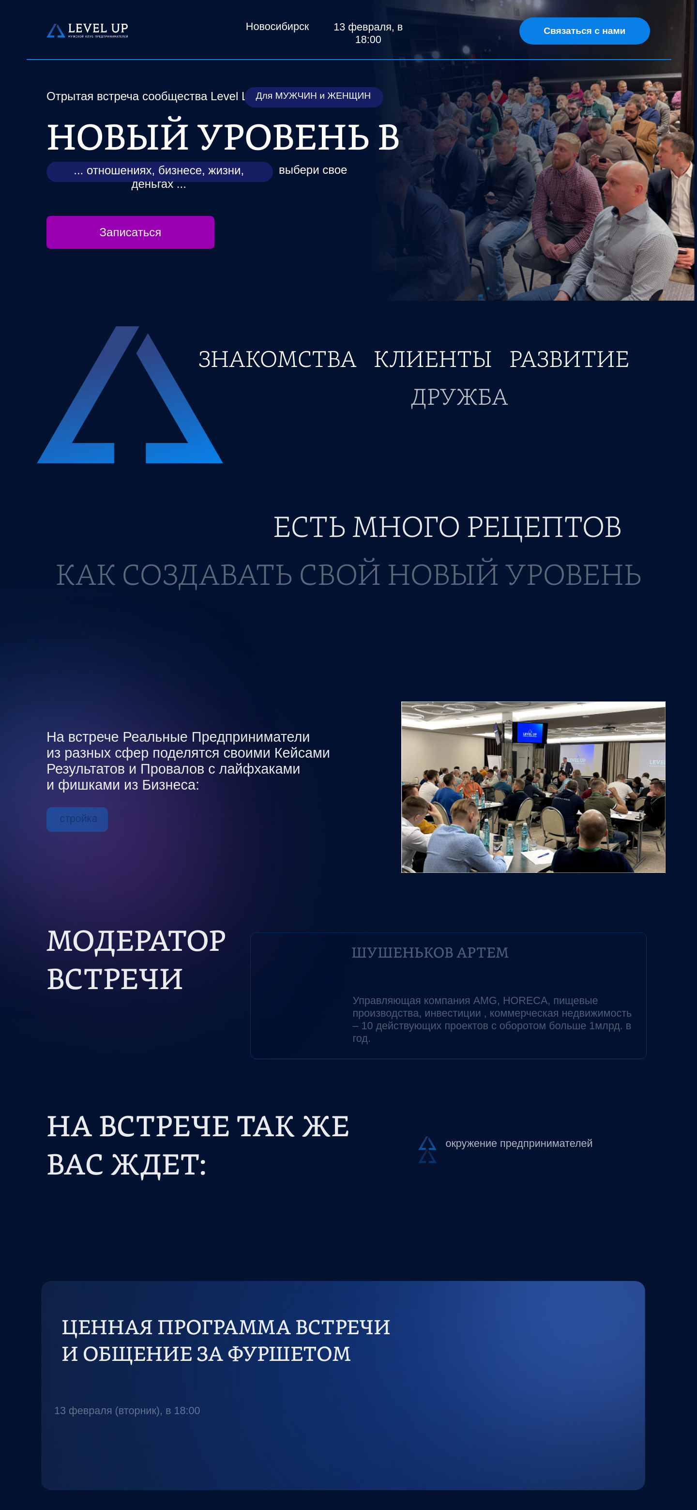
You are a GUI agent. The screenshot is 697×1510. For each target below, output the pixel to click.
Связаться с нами (584, 31)
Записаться (131, 232)
